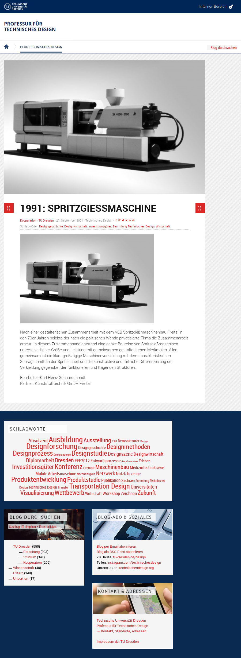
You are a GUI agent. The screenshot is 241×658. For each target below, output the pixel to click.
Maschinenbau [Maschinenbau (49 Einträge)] (112, 467)
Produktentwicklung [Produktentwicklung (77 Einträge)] (38, 479)
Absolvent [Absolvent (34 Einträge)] (38, 440)
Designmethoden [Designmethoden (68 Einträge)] (128, 446)
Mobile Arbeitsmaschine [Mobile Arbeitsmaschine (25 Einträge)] (56, 474)
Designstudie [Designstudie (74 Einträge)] (89, 453)
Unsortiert (21, 578)
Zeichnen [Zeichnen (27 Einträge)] (129, 493)
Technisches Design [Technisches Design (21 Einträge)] (43, 487)
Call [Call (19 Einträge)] (114, 441)
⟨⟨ (8, 208)
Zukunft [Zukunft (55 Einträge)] (147, 492)
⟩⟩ (200, 208)
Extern (18, 573)
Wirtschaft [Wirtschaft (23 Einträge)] (93, 493)
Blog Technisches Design (37, 42)
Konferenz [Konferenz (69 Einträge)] (68, 466)
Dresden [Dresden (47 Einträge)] (64, 460)
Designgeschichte (51, 226)
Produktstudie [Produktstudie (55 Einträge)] (83, 479)
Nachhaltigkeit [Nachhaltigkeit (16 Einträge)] (86, 474)
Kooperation (28, 220)
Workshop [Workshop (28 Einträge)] (111, 493)
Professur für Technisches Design (122, 625)
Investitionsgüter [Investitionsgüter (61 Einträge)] (33, 466)
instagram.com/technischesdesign (134, 562)
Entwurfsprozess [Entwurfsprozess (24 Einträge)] (105, 461)
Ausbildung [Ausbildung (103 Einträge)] (66, 439)
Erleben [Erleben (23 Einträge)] (144, 460)
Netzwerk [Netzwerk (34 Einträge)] (105, 473)
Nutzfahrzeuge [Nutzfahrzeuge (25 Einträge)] (128, 474)
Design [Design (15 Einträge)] (144, 441)
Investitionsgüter (99, 226)
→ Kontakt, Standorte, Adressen (121, 631)
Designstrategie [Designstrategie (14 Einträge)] (62, 454)
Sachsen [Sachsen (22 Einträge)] (128, 480)
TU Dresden (46, 220)
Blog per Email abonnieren (116, 546)
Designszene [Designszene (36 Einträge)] (120, 453)
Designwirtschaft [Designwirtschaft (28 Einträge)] (148, 454)
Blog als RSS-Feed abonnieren (120, 551)
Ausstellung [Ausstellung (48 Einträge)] (97, 440)
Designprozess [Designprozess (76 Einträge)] (33, 453)
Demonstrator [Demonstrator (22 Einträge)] (129, 440)
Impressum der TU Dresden (118, 641)
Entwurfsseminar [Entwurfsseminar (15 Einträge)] (128, 461)
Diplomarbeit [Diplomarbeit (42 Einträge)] (40, 460)
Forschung (31, 551)
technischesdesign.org (136, 567)
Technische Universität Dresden (121, 620)
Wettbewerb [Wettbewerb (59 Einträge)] (69, 492)
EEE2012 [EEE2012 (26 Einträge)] (82, 461)
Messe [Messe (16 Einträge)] (160, 468)
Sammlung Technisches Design (133, 226)
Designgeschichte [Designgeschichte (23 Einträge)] (92, 447)
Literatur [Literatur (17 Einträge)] (89, 468)
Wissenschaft (23, 567)
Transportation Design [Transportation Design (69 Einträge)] (99, 485)
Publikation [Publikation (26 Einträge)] (110, 480)
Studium (29, 557)
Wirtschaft (163, 226)
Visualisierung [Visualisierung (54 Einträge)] (37, 493)
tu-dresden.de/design (129, 557)
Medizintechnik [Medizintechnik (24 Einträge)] (143, 467)
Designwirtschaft (75, 226)
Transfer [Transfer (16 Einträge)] (63, 487)
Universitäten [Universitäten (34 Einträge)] (144, 486)
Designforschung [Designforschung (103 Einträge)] (51, 446)
